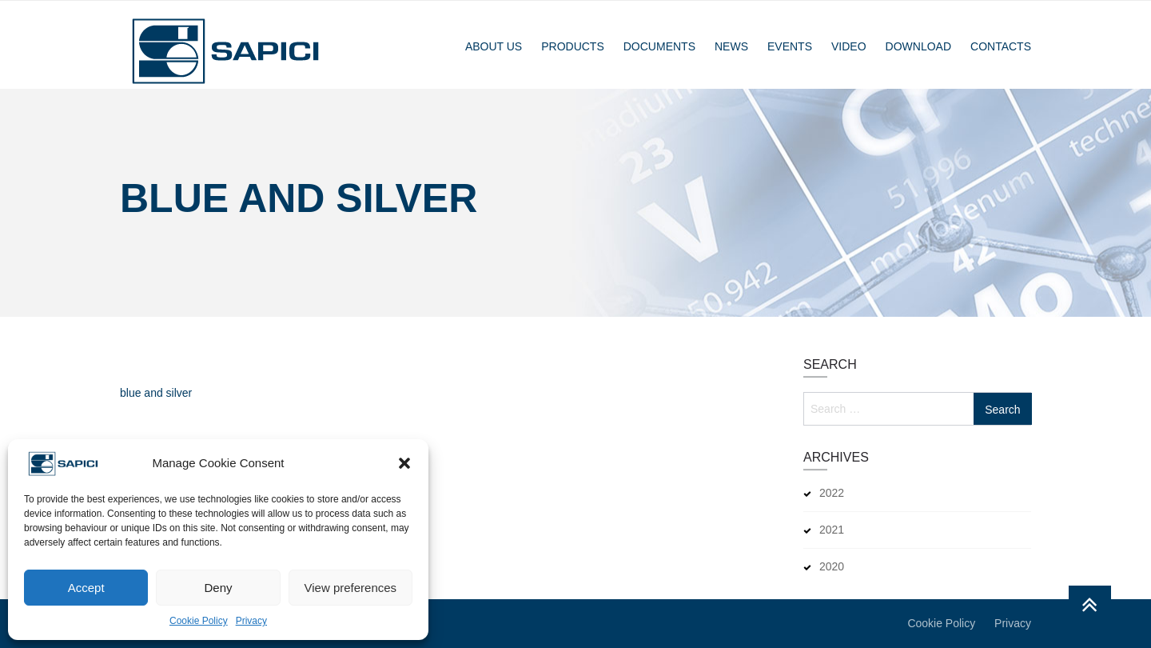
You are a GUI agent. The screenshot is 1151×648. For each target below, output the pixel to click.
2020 (831, 566)
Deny (218, 587)
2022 (831, 492)
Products (572, 46)
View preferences (351, 587)
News (731, 46)
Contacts (1000, 46)
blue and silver (156, 393)
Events (789, 46)
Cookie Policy (198, 620)
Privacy (251, 620)
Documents (659, 46)
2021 (831, 529)
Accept (86, 587)
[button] (404, 463)
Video (848, 46)
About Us (493, 46)
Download (918, 46)
